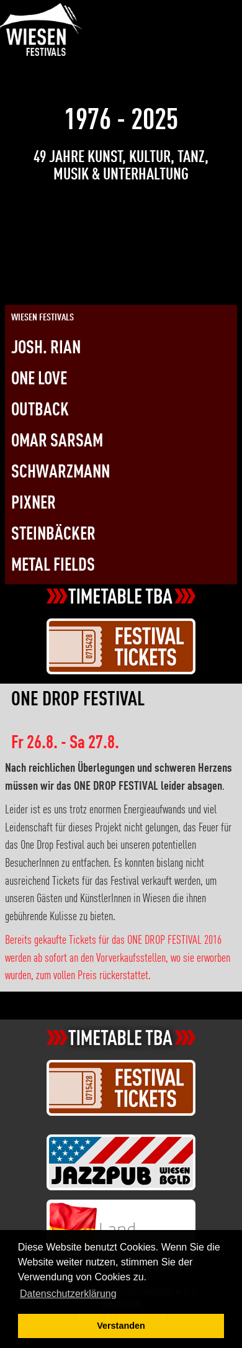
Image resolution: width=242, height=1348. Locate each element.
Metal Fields (53, 566)
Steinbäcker (53, 535)
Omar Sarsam (57, 442)
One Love (39, 380)
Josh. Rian (46, 349)
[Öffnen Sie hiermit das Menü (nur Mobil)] (222, 11)
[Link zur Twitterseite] (179, 18)
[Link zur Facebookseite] (158, 18)
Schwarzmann (60, 473)
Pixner (33, 504)
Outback (40, 411)
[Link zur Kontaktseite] (202, 18)
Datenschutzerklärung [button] (68, 1293)
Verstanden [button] (121, 1326)
